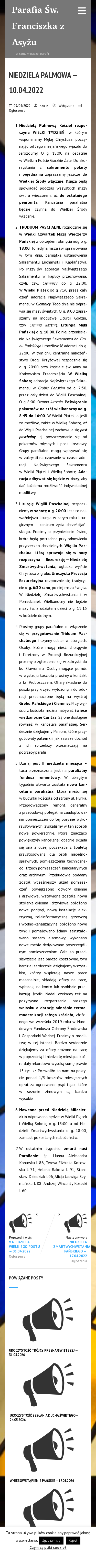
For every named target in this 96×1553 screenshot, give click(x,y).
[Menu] (82, 11)
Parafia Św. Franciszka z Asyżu (38, 27)
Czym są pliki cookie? (48, 1547)
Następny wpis (67, 1235)
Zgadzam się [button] (51, 1540)
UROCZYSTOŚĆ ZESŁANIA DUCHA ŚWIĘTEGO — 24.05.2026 (44, 1417)
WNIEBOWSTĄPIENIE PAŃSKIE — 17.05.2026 (42, 1481)
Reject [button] (73, 1540)
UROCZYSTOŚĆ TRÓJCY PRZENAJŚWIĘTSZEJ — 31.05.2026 (43, 1352)
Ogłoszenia (17, 110)
